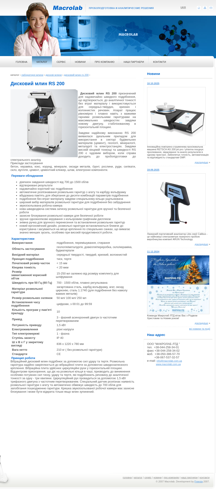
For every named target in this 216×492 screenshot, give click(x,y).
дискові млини (53, 75)
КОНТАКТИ (159, 62)
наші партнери (189, 477)
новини (158, 477)
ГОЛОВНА (21, 62)
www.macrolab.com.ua (168, 364)
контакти (205, 477)
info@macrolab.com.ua (169, 360)
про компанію (171, 477)
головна (127, 477)
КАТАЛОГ (41, 62)
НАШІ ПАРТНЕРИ (134, 62)
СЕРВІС (61, 62)
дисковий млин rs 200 (76, 75)
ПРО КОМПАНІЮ (104, 62)
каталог (138, 477)
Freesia (199, 481)
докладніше (201, 162)
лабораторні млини (32, 75)
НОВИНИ (80, 62)
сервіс (148, 477)
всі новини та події (199, 328)
